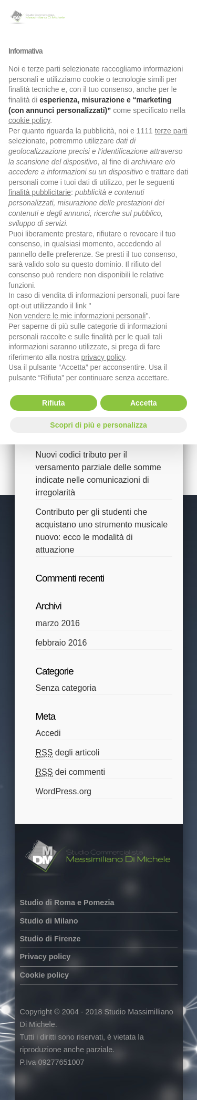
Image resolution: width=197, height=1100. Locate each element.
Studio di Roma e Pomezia (67, 902)
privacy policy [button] (103, 357)
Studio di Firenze (50, 939)
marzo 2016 (58, 623)
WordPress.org (63, 791)
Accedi (48, 733)
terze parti (171, 130)
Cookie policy (44, 975)
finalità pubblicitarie (39, 192)
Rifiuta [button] (53, 403)
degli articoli (68, 752)
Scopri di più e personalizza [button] (98, 425)
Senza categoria (66, 687)
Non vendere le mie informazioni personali (77, 315)
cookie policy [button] (29, 120)
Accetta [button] (143, 403)
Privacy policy (45, 956)
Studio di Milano (49, 921)
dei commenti (71, 772)
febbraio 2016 (61, 642)
